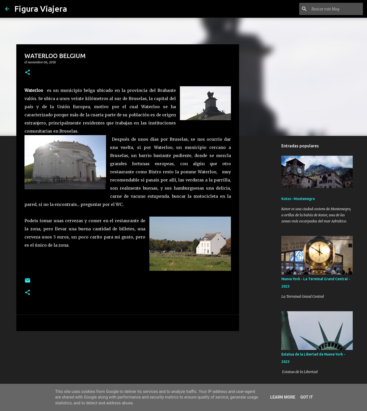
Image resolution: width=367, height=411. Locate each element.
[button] (27, 72)
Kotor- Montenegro (298, 199)
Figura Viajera (40, 8)
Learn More (282, 397)
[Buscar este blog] (336, 9)
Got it (306, 397)
